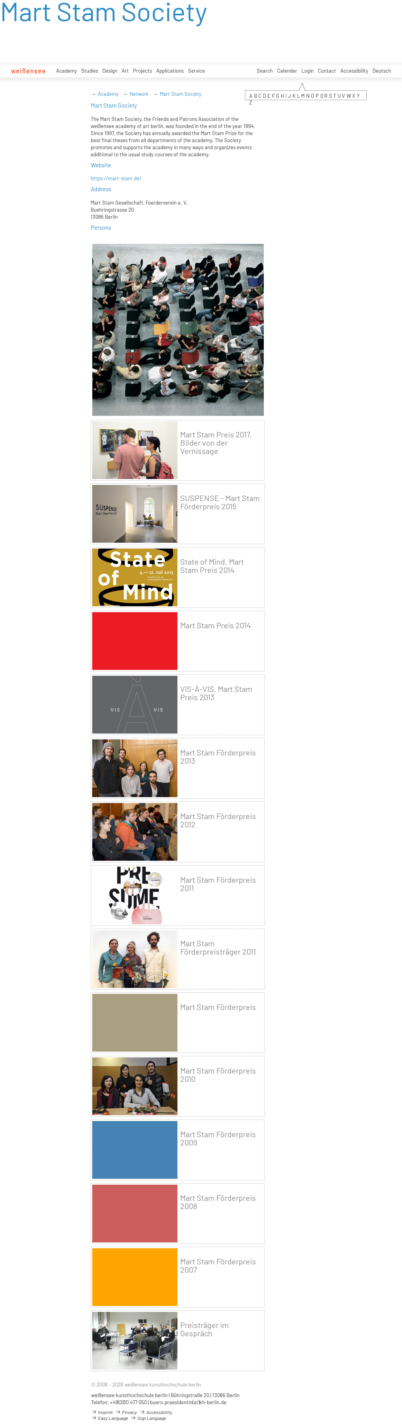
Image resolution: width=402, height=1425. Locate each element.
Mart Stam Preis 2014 (215, 625)
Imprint (102, 1412)
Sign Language (148, 1418)
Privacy (126, 1412)
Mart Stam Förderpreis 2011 (218, 884)
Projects (142, 71)
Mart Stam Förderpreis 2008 (218, 1202)
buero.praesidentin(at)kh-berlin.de (188, 1402)
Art (125, 71)
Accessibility (354, 71)
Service (196, 71)
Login (308, 71)
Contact (327, 71)
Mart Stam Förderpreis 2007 (218, 1265)
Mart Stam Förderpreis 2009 (218, 1138)
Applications (170, 71)
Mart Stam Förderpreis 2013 (218, 756)
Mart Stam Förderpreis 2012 (218, 820)
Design (109, 71)
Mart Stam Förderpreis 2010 (218, 1074)
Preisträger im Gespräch (204, 1329)
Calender (287, 71)
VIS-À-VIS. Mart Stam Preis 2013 (216, 693)
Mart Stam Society (180, 94)
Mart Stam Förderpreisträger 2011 (218, 947)
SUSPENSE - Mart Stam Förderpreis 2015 (220, 502)
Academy (66, 71)
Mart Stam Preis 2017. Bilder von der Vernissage (216, 442)
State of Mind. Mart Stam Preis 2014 (212, 566)
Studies (89, 71)
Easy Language (109, 1418)
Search (265, 71)
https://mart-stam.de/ (116, 178)
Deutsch (382, 71)
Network (139, 94)
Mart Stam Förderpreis (218, 1007)
